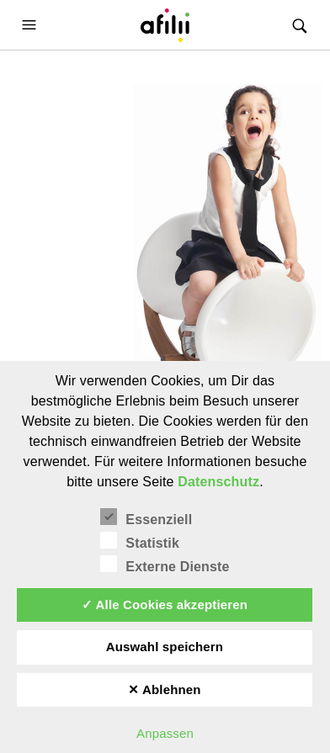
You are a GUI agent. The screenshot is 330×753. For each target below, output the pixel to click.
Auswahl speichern (164, 646)
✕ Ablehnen (164, 689)
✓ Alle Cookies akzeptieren (165, 604)
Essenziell (146, 517)
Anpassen (165, 733)
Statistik (139, 541)
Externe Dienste (164, 564)
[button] (31, 25)
